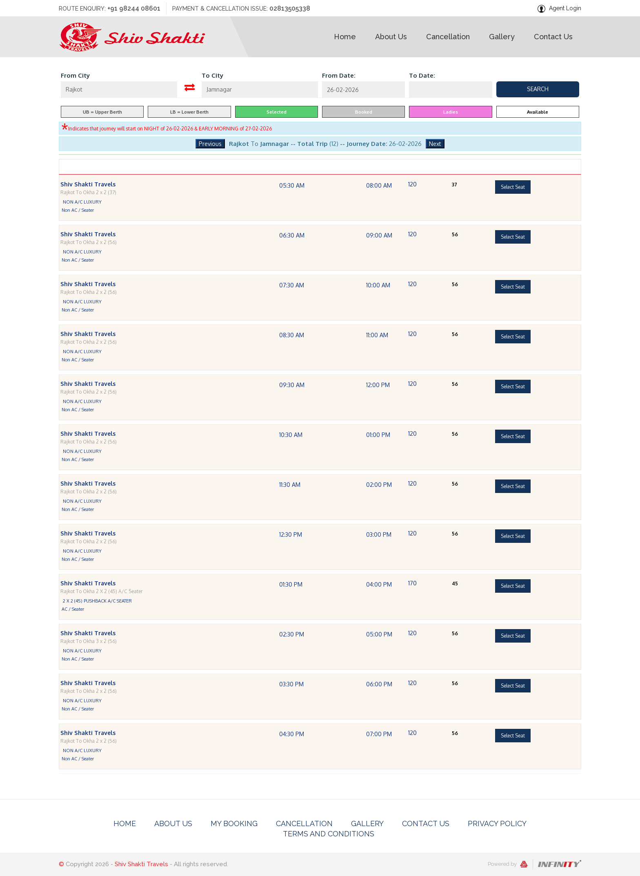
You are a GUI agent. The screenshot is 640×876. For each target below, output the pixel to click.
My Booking (234, 823)
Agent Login (565, 8)
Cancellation (304, 823)
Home (124, 823)
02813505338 (289, 8)
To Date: (422, 75)
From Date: (339, 75)
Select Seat (513, 201)
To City (212, 75)
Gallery (367, 823)
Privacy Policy (497, 823)
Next (435, 143)
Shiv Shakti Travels (141, 864)
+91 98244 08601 (133, 8)
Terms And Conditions (328, 833)
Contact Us (425, 823)
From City (75, 75)
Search (538, 88)
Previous (210, 143)
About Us (173, 823)
